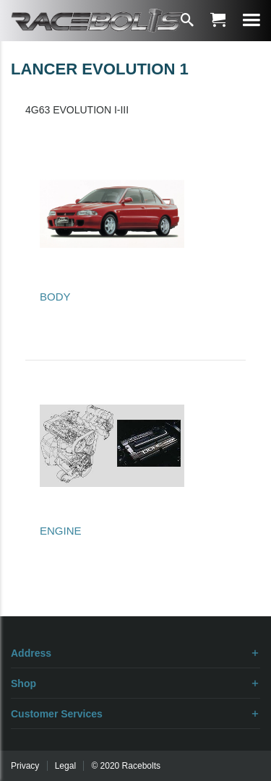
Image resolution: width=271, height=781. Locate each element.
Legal (65, 766)
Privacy (25, 766)
